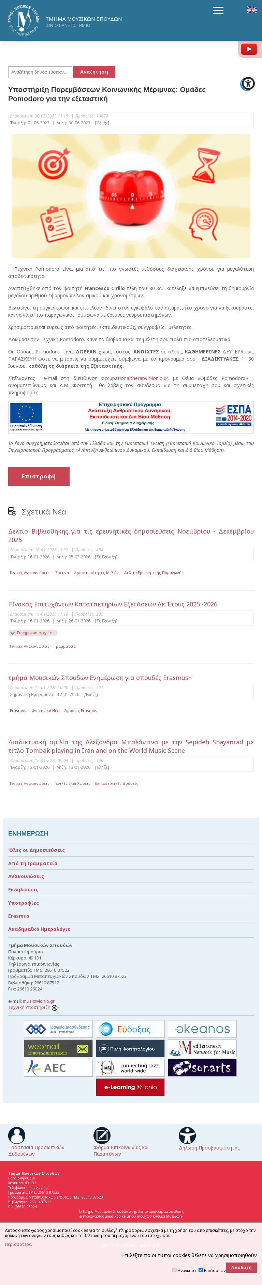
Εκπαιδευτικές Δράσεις (116, 783)
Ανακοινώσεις (26, 876)
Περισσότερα (18, 1244)
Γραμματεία (65, 646)
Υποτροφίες (23, 903)
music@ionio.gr (39, 1001)
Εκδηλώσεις (23, 889)
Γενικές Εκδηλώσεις (72, 783)
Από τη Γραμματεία (33, 863)
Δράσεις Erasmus (80, 710)
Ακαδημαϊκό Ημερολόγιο (39, 929)
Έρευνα (62, 572)
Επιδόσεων (214, 1270)
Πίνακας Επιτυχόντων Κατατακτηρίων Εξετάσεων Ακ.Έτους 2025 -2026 (112, 604)
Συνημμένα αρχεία (34, 633)
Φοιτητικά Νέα (45, 710)
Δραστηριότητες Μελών (96, 572)
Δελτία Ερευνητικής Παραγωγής (154, 572)
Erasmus (18, 710)
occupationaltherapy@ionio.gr (135, 378)
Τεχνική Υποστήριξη (33, 1007)
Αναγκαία (187, 1270)
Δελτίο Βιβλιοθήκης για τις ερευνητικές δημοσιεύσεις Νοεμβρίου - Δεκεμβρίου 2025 (131, 535)
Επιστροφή (39, 476)
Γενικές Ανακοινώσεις (29, 572)
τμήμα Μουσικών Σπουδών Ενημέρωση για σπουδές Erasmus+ (100, 677)
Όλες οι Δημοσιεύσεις (36, 850)
